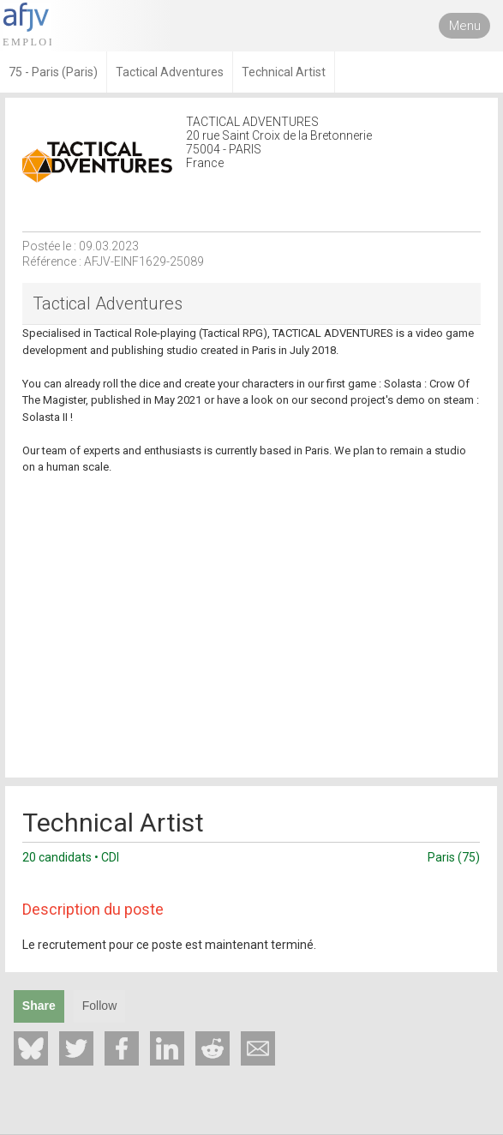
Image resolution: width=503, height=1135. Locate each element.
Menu (465, 25)
